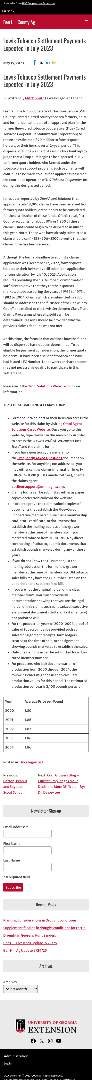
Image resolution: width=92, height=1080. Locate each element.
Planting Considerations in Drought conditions (40, 920)
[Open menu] (86, 21)
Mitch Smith (34, 98)
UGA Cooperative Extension (38, 3)
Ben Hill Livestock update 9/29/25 (30, 943)
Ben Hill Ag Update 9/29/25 (25, 950)
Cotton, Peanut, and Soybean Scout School (15, 786)
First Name (11, 844)
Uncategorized (31, 762)
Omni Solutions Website (47, 386)
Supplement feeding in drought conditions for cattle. (44, 928)
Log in (8, 1063)
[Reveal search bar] (8, 10)
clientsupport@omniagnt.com (39, 487)
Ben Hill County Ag (19, 22)
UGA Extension (13, 1075)
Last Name (11, 860)
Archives (10, 982)
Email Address (15, 827)
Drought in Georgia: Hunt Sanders (29, 935)
